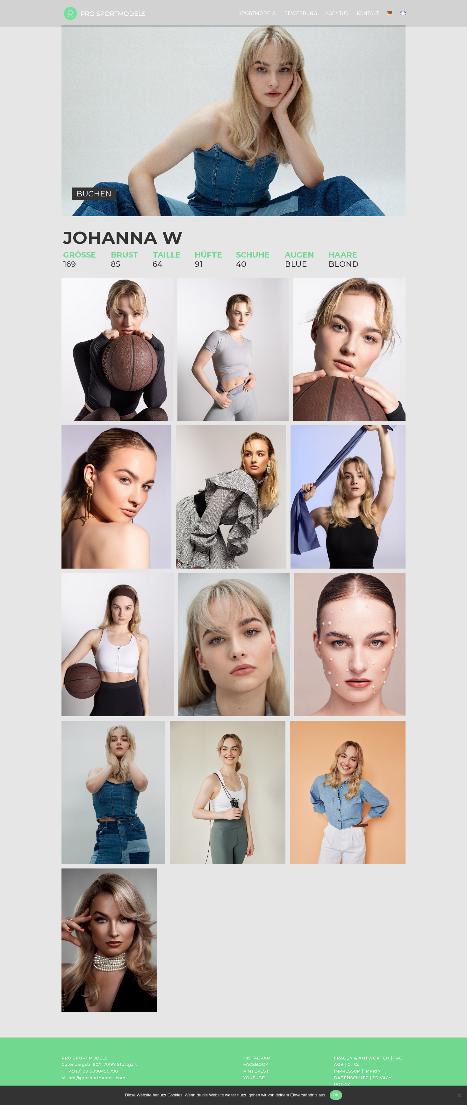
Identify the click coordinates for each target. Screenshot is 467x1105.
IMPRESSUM (347, 1070)
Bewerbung (300, 13)
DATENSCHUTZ (351, 1077)
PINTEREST (256, 1070)
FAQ (398, 1057)
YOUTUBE (254, 1077)
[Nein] (459, 1095)
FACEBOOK (256, 1064)
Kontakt (368, 13)
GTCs (353, 1064)
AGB (339, 1064)
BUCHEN (93, 193)
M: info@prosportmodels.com (93, 1077)
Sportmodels (257, 13)
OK (336, 1095)
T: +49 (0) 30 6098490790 (89, 1070)
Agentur (336, 13)
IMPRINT (374, 1070)
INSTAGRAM (256, 1057)
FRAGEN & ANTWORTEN (361, 1057)
